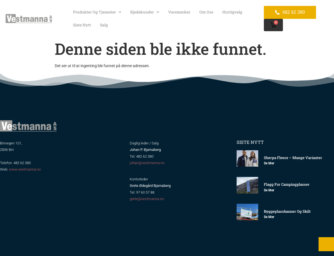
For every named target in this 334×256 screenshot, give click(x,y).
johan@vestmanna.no (147, 163)
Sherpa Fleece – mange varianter (293, 157)
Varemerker (179, 12)
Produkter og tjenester (97, 12)
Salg (104, 25)
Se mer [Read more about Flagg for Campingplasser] (269, 190)
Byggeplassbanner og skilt (287, 211)
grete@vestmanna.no (147, 199)
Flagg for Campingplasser (287, 184)
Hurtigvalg (232, 12)
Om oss (206, 12)
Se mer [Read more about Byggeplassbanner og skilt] (269, 217)
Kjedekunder (144, 12)
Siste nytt (82, 25)
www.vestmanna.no (25, 169)
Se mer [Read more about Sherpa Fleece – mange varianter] (269, 163)
